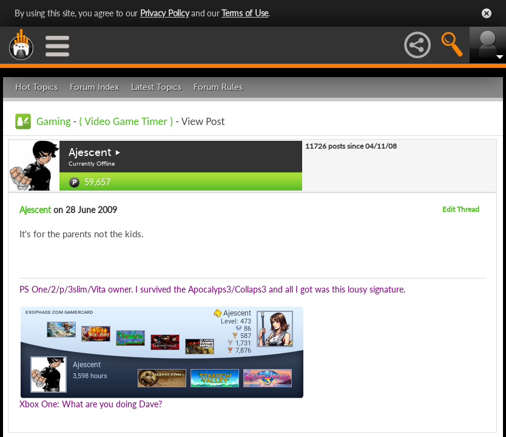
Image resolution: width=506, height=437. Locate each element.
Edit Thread (460, 209)
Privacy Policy (164, 13)
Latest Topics (156, 87)
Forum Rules (218, 87)
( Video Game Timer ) (127, 121)
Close (486, 13)
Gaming (53, 121)
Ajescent (90, 152)
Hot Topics (36, 87)
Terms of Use (244, 13)
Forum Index (94, 87)
